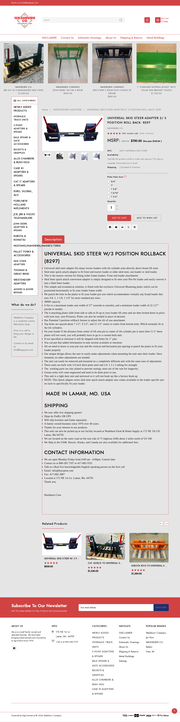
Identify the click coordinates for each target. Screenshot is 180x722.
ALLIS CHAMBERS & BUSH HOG (24, 160)
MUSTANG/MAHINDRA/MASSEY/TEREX (37, 246)
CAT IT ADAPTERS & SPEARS (24, 183)
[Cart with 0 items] (160, 19)
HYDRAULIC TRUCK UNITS (25, 118)
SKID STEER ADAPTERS (25, 263)
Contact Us (67, 38)
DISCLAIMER (49, 38)
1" (112, 185)
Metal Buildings (155, 38)
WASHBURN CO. (155, 642)
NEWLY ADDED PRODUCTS (22, 109)
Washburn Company (156, 632)
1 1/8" (114, 189)
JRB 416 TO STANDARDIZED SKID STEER (23, 90)
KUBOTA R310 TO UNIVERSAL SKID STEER (153, 565)
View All (150, 651)
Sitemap (123, 661)
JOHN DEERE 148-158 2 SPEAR (68, 90)
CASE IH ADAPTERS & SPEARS (21, 171)
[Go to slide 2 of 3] (166, 523)
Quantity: (111, 201)
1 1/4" (114, 196)
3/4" (113, 181)
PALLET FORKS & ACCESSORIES (24, 253)
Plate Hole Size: (117, 176)
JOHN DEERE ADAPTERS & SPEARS (25, 227)
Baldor (149, 647)
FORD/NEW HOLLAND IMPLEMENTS (21, 204)
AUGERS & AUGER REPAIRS (25, 291)
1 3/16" (114, 192)
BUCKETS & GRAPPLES (25, 151)
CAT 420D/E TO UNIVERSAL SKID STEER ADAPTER (115, 563)
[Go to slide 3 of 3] (161, 523)
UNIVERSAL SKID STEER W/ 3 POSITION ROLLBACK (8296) (75, 558)
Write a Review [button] (146, 133)
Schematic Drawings (89, 38)
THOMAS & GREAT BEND (21, 272)
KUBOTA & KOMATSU (20, 238)
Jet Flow (150, 637)
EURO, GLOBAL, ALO (23, 193)
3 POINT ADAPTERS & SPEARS (25, 128)
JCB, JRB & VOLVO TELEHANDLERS (24, 216)
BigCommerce (28, 715)
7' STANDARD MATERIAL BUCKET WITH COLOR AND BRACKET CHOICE (156, 88)
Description (53, 239)
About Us (111, 38)
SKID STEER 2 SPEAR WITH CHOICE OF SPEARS (112, 92)
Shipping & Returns (131, 38)
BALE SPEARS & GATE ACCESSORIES (25, 141)
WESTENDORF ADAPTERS (22, 281)
